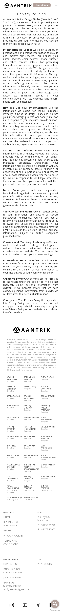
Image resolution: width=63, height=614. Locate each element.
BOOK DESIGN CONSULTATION (12, 570)
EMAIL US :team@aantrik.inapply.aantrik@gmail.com (16, 586)
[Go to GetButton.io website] (55, 610)
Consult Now (42, 5)
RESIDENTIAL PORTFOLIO (10, 523)
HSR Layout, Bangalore (43, 518)
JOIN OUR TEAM (12, 577)
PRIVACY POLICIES (13, 535)
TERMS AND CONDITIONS (10, 542)
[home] (17, 5)
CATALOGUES (44, 564)
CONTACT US (10, 564)
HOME (6, 517)
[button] (56, 5)
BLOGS (7, 530)
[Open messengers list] (55, 604)
